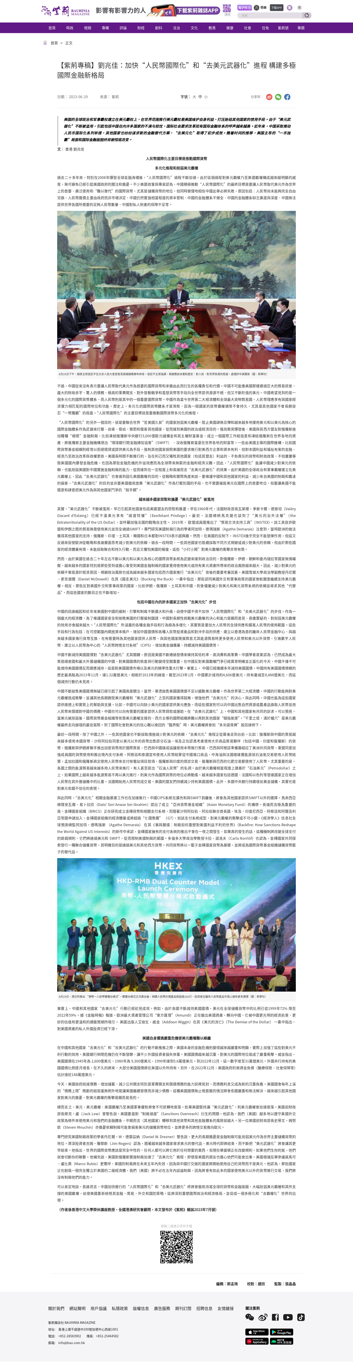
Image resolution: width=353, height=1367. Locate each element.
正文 (68, 43)
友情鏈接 (225, 1308)
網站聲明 (77, 1308)
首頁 (52, 27)
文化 (194, 27)
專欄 (105, 27)
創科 (158, 27)
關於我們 (56, 1308)
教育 (212, 27)
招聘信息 (204, 1308)
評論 (123, 27)
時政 (69, 27)
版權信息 (141, 1308)
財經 (141, 27)
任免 (265, 27)
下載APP (276, 7)
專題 (301, 27)
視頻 (87, 27)
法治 (176, 27)
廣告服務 (162, 1308)
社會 (247, 27)
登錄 (263, 7)
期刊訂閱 (183, 1308)
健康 (229, 27)
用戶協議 (99, 1308)
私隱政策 (120, 1308)
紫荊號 (283, 27)
